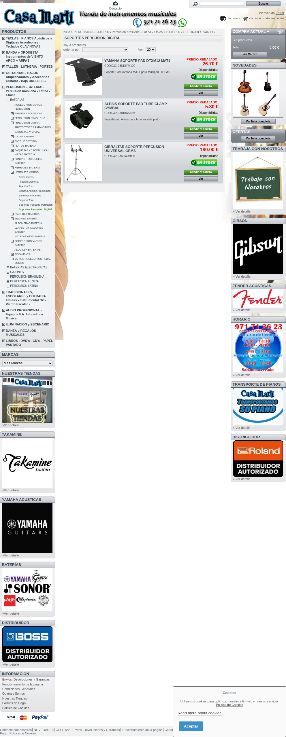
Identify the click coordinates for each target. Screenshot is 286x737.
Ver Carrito (249, 54)
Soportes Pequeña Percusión (35, 204)
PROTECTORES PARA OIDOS (32, 127)
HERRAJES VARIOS (26, 172)
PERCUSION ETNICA (24, 281)
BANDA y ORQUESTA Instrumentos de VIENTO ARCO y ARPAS (24, 56)
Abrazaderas (26, 177)
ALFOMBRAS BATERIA (28, 223)
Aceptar (191, 726)
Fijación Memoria (29, 181)
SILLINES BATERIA (25, 218)
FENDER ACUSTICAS (252, 286)
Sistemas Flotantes (30, 195)
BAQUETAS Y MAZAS (27, 131)
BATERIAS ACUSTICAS (28, 113)
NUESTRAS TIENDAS (21, 373)
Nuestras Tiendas (14, 698)
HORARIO (242, 319)
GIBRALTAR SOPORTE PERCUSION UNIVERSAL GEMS (134, 149)
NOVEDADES (245, 65)
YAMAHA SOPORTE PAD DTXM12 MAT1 (137, 61)
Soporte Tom (26, 200)
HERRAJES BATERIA (27, 167)
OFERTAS (242, 132)
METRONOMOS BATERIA (29, 236)
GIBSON (240, 221)
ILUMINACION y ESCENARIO (27, 324)
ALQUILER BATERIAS (27, 249)
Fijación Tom (26, 186)
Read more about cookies (199, 713)
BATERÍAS (11, 564)
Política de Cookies (229, 704)
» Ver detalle (242, 211)
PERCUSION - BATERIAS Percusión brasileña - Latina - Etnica (28, 91)
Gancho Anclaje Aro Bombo (34, 191)
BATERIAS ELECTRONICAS (28, 267)
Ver (140, 49)
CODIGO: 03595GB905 (119, 156)
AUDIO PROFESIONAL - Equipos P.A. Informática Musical (24, 314)
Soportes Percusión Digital (35, 209)
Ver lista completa (258, 121)
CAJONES (17, 272)
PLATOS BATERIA (25, 145)
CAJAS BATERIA (24, 136)
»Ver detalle (10, 425)
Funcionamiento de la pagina (22, 684)
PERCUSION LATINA (26, 122)
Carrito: (253, 18)
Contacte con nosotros (16, 730)
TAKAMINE (12, 434)
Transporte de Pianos (257, 384)
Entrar (280, 13)
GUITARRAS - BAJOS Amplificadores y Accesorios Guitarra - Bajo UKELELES (27, 77)
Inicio (66, 32)
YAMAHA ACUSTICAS (21, 499)
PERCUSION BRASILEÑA (29, 118)
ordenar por (71, 49)
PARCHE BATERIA (25, 141)
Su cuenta (233, 18)
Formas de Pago (14, 703)
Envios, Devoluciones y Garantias (26, 679)
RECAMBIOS (22, 254)
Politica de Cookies (15, 708)
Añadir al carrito (201, 86)
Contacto (115, 8)
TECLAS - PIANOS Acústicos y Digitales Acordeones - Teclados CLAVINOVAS (29, 42)
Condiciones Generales (18, 689)
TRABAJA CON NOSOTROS (258, 149)
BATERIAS (17, 99)
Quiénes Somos (13, 693)
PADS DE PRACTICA (26, 214)
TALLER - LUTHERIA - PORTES (29, 66)
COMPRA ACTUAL (249, 31)
